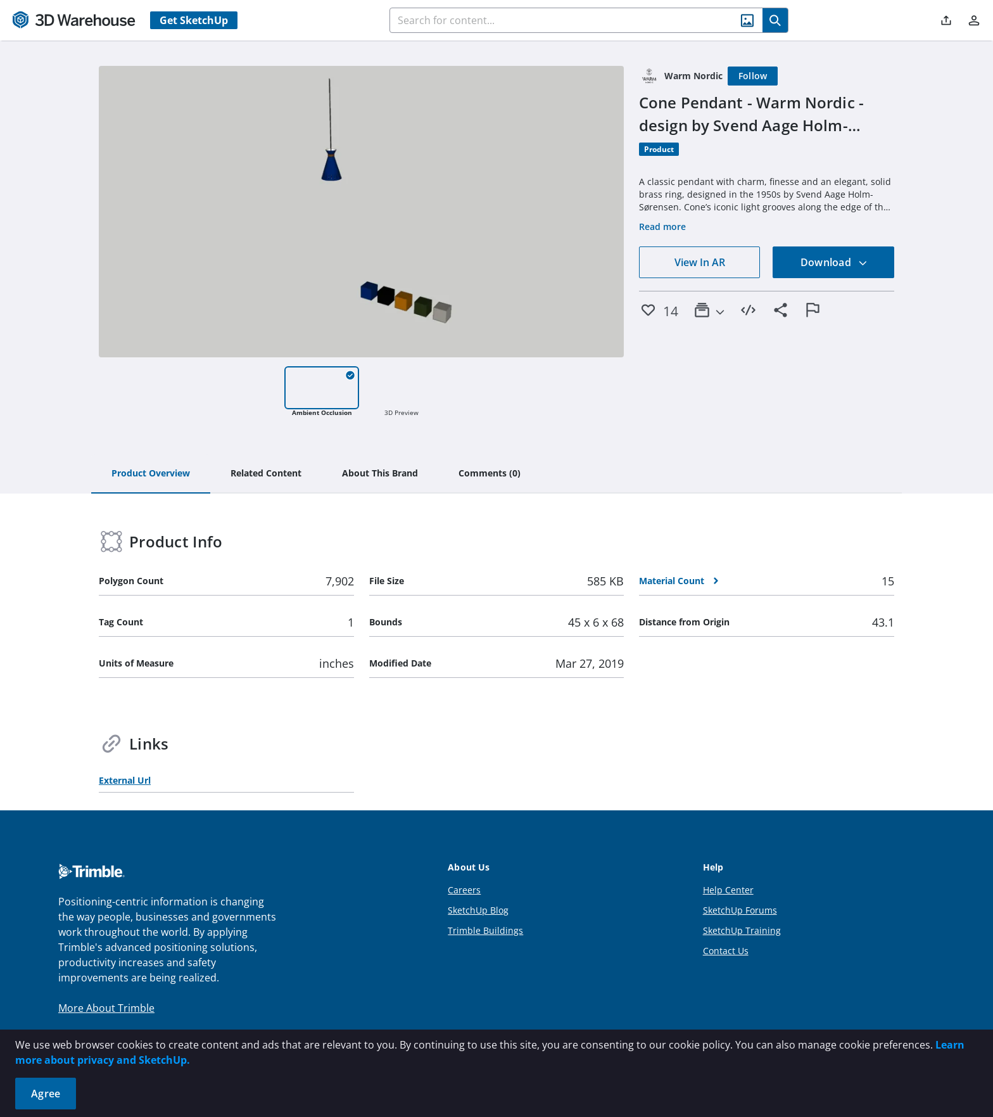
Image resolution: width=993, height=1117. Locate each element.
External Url (125, 780)
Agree (45, 1094)
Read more (662, 226)
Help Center (728, 890)
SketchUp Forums (740, 910)
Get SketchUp (194, 20)
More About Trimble (106, 1008)
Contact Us (726, 951)
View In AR (699, 262)
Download (834, 262)
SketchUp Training (742, 930)
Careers (464, 890)
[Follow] (753, 76)
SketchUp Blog (478, 910)
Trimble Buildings (485, 930)
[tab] (150, 474)
